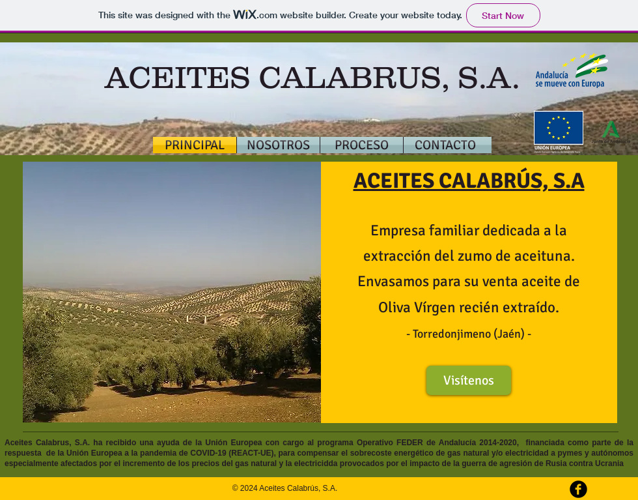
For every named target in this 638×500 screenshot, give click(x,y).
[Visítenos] (468, 380)
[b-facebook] (578, 489)
